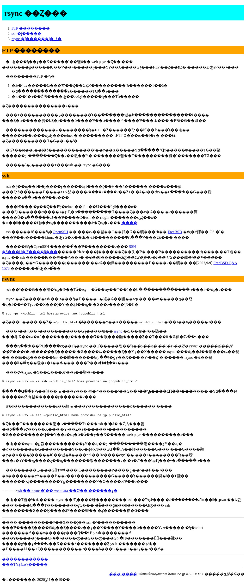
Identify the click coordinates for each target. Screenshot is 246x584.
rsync (8, 279)
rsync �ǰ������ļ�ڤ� (37, 39)
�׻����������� (25, 559)
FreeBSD (175, 232)
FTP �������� (31, 28)
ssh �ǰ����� (26, 33)
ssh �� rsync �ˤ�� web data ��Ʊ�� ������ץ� (67, 491)
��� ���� (123, 574)
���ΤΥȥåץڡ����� (25, 564)
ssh (6, 175)
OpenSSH (60, 232)
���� (129, 223)
